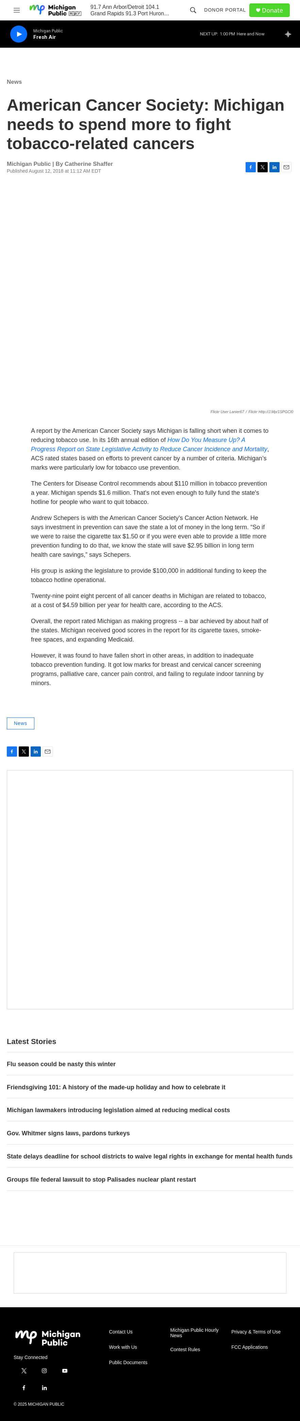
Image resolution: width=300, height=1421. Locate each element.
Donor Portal (225, 10)
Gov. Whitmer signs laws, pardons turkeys (68, 1133)
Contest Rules (185, 1349)
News (14, 82)
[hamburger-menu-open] (16, 10)
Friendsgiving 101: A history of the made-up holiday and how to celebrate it (116, 1087)
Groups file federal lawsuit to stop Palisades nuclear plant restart (101, 1179)
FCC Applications (249, 1347)
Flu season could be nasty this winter (61, 1064)
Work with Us (123, 1347)
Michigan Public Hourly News (194, 1333)
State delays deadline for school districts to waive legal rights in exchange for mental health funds (150, 1156)
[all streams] (290, 34)
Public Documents (128, 1362)
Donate (272, 10)
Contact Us (121, 1332)
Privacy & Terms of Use (256, 1332)
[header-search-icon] (193, 10)
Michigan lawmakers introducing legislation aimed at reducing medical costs (118, 1110)
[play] (18, 34)
